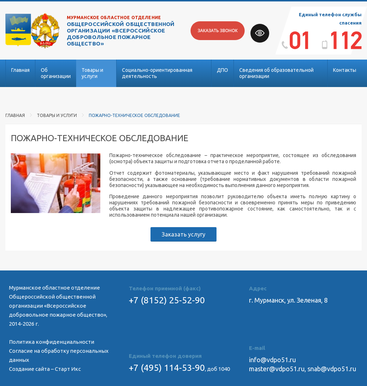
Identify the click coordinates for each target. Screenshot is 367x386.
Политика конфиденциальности (51, 342)
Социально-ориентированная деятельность (157, 73)
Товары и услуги (92, 73)
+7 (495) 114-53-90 (167, 368)
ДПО (222, 70)
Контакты (344, 70)
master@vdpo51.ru (277, 368)
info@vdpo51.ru (272, 359)
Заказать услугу (183, 234)
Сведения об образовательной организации (276, 73)
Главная (20, 70)
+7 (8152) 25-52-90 (167, 300)
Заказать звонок (217, 30)
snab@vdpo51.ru (331, 368)
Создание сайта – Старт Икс (45, 369)
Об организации (56, 73)
